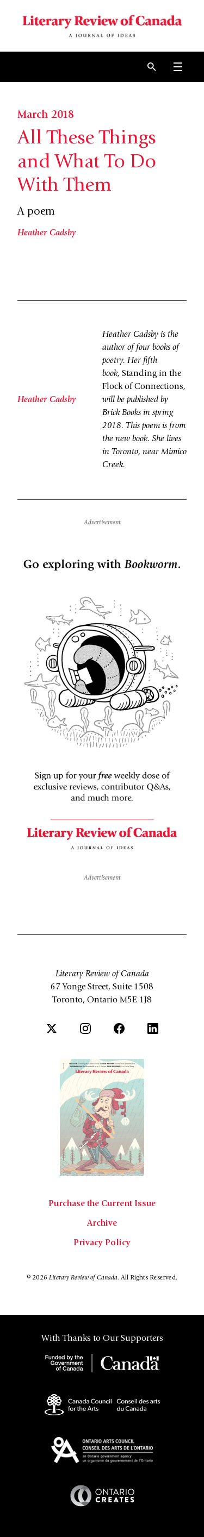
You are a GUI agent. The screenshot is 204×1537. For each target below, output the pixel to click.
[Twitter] (51, 1028)
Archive (102, 1223)
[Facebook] (119, 1028)
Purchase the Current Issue (102, 1204)
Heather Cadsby (46, 233)
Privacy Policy (102, 1243)
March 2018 (45, 115)
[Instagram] (85, 1028)
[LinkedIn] (153, 1028)
